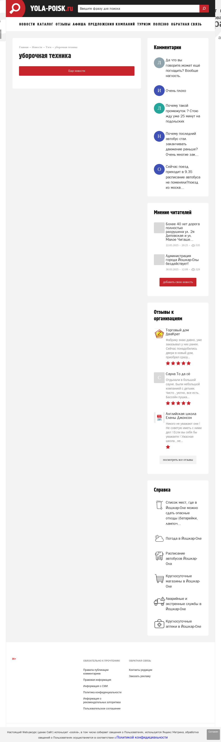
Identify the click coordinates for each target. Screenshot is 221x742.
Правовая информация (97, 679)
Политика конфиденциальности (102, 692)
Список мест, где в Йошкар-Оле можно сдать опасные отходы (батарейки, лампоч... (182, 512)
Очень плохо (176, 90)
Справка (162, 490)
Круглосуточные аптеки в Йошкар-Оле (183, 624)
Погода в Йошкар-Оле (184, 538)
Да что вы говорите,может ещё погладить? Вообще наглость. (183, 68)
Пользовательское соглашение (102, 708)
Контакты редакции (140, 669)
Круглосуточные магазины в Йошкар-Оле (183, 581)
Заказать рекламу (140, 676)
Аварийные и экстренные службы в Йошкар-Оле (183, 603)
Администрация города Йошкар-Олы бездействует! (182, 260)
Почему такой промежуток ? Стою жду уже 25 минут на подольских (183, 113)
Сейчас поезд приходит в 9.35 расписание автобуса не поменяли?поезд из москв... (183, 177)
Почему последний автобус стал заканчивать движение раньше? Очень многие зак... (182, 144)
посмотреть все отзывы (178, 459)
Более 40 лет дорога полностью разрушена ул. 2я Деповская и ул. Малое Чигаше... (183, 231)
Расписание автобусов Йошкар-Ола (181, 558)
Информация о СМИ (95, 686)
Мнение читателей (172, 212)
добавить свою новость (178, 282)
